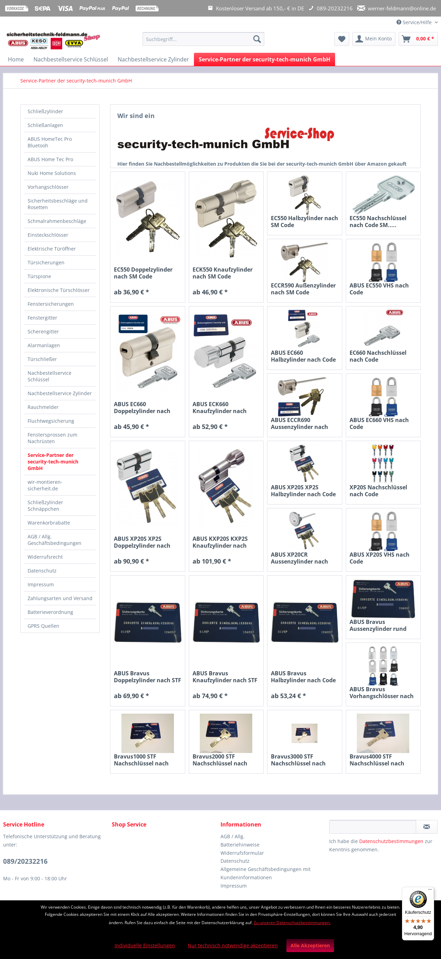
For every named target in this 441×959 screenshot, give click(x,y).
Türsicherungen (46, 262)
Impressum (41, 584)
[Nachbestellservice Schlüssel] (71, 59)
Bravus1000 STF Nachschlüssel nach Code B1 (141, 760)
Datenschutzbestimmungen (391, 841)
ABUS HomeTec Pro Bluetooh (50, 142)
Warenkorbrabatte (49, 522)
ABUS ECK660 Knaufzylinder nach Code (220, 407)
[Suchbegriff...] (203, 39)
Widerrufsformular (242, 853)
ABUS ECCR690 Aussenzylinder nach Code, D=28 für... (299, 423)
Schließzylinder (45, 111)
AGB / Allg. (232, 836)
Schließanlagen (45, 125)
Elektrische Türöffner (52, 248)
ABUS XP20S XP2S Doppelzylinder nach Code (142, 542)
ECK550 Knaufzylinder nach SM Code (223, 273)
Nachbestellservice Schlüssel (49, 376)
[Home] (16, 59)
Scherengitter (43, 331)
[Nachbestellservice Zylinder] (153, 59)
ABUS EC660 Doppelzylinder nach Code (142, 407)
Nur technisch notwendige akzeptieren (233, 945)
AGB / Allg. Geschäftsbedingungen (54, 539)
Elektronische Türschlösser (59, 290)
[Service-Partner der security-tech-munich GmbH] (264, 59)
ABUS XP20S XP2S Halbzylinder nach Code (303, 491)
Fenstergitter (42, 317)
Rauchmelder (43, 407)
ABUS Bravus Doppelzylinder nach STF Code (147, 677)
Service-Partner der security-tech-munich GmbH (53, 461)
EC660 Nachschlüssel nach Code (378, 356)
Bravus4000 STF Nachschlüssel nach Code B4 (377, 760)
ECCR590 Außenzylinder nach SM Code (303, 289)
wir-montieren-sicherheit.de (45, 485)
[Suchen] (257, 39)
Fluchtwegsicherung (51, 421)
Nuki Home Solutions (52, 173)
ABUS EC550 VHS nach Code (379, 289)
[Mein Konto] (373, 39)
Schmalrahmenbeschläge (57, 221)
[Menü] (430, 891)
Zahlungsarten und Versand (60, 598)
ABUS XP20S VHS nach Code (380, 558)
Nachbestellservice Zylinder (60, 393)
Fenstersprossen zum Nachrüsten (52, 437)
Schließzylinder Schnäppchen (45, 505)
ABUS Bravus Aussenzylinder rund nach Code (378, 625)
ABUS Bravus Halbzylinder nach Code (303, 677)
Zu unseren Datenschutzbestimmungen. (292, 923)
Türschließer (42, 359)
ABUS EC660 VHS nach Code (379, 423)
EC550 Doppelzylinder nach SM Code (143, 273)
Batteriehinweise (239, 844)
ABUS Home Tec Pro (50, 159)
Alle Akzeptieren (310, 945)
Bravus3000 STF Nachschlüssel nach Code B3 (298, 760)
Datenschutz (42, 570)
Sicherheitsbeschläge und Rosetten (58, 204)
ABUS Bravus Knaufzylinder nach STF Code (225, 677)
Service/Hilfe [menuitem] (414, 22)
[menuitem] (203, 42)
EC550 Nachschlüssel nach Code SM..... (378, 221)
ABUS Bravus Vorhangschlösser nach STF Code (382, 692)
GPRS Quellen (43, 626)
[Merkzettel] (341, 39)
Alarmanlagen (44, 345)
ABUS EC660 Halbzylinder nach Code (303, 356)
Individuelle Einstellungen (145, 945)
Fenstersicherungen (51, 304)
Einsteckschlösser (48, 235)
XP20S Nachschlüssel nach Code (378, 491)
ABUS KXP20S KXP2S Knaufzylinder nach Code (220, 542)
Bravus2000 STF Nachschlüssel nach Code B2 (220, 760)
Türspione (39, 276)
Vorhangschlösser (48, 187)
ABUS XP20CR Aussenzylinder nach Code (299, 558)
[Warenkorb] (418, 39)
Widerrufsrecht (45, 557)
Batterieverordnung (50, 612)
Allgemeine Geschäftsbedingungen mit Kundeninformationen (265, 873)
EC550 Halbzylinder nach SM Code (304, 221)
